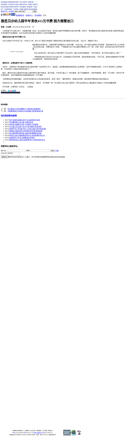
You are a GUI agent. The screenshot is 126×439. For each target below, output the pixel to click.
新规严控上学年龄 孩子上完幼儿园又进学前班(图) (27, 129)
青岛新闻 (13, 115)
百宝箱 (11, 11)
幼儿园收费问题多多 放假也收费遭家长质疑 (25, 133)
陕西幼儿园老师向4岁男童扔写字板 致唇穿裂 (25, 131)
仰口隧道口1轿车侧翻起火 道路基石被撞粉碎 (24, 109)
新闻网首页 (20, 15)
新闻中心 (29, 15)
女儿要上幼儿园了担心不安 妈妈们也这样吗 (25, 126)
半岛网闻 (38, 15)
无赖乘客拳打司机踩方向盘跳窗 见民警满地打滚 (25, 111)
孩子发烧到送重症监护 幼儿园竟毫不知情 (24, 120)
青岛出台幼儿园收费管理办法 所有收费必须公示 (27, 135)
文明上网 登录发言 (11, 154)
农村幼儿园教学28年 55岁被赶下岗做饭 (23, 124)
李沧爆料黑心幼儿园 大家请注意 (21, 122)
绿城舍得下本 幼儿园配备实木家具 (22, 137)
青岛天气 (4, 11)
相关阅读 (5, 115)
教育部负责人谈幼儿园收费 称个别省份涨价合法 (27, 140)
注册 (57, 151)
